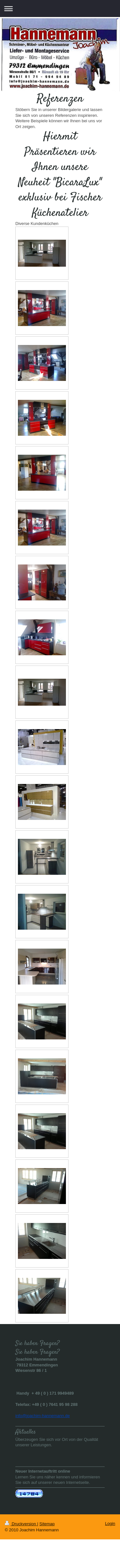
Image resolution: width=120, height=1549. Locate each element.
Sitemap (47, 1523)
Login (110, 1523)
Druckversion (21, 1523)
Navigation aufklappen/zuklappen (60, 8)
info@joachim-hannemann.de (42, 1415)
